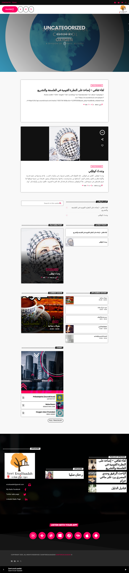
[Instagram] (119, 3)
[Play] (20, 9)
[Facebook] (115, 3)
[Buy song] (24, 397)
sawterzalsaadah (63, 555)
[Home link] (123, 9)
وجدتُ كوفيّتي (103, 215)
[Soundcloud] (122, 3)
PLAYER (9, 9)
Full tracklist (55, 420)
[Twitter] (126, 3)
